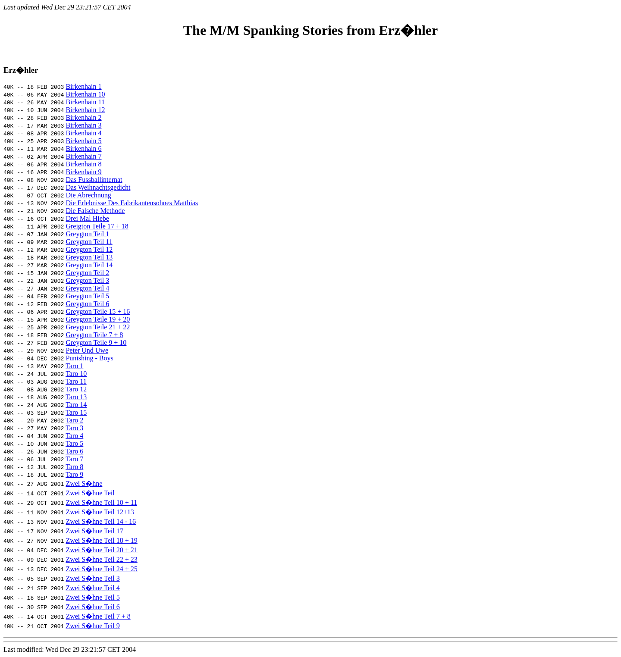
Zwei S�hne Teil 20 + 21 (101, 550)
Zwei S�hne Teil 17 (94, 531)
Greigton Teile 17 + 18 (97, 226)
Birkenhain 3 (83, 125)
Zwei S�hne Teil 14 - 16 (101, 521)
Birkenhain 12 (85, 109)
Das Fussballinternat (94, 179)
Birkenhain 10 (85, 94)
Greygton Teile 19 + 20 (98, 319)
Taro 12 (76, 389)
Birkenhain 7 (83, 156)
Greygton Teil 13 (89, 257)
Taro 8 (74, 466)
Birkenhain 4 (83, 133)
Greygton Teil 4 (87, 288)
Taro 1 (74, 365)
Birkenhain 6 (83, 148)
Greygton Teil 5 (87, 296)
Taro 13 (76, 396)
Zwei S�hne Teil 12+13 (100, 512)
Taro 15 (76, 412)
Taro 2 (74, 420)
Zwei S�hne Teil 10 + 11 (101, 502)
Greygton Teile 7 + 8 (94, 334)
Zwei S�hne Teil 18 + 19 (101, 540)
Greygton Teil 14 (89, 265)
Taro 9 (74, 474)
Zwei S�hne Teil (90, 493)
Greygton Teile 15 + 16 (98, 311)
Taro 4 (74, 435)
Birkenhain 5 (83, 140)
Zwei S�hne (84, 483)
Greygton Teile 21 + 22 (98, 327)
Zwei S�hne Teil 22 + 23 (101, 559)
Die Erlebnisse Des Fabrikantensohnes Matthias (132, 202)
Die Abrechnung (88, 195)
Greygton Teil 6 (87, 303)
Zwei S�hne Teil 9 (92, 625)
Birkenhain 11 (85, 102)
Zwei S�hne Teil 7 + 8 (98, 616)
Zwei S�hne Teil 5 (92, 597)
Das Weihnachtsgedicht (98, 187)
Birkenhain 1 (83, 86)
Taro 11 (76, 381)
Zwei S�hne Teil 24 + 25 (101, 569)
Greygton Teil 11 (89, 241)
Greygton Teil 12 (89, 249)
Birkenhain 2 (83, 117)
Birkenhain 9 (83, 171)
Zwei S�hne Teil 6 (92, 606)
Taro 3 (74, 428)
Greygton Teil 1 (87, 234)
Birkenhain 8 (83, 164)
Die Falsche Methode (95, 210)
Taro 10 (76, 373)
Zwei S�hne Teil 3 (92, 578)
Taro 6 (74, 451)
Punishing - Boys (89, 358)
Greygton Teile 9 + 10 (96, 342)
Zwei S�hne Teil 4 (92, 587)
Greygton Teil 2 (87, 272)
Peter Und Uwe (87, 350)
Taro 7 (74, 459)
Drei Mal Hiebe (87, 218)
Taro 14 (76, 404)
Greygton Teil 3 (87, 280)
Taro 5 (74, 443)
